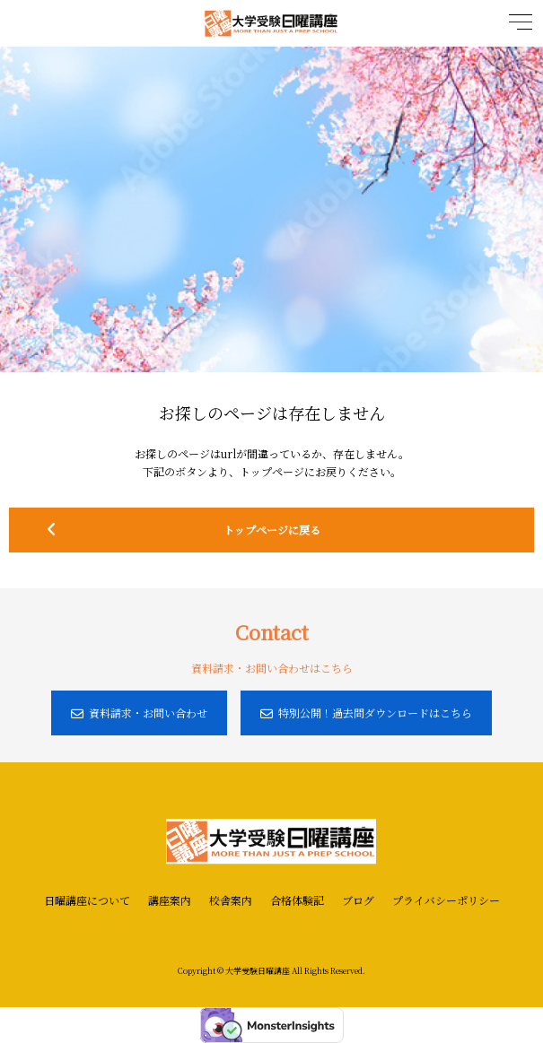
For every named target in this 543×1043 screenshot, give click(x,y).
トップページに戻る (283, 530)
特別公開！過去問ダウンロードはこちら (366, 712)
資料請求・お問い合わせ (139, 712)
